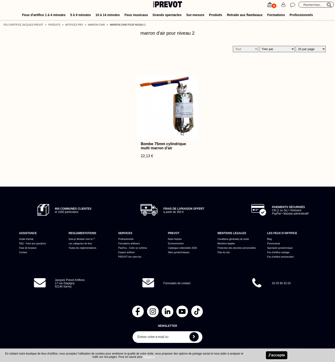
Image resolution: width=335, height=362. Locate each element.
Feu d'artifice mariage (278, 252)
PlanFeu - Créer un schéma (132, 248)
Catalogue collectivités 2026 (182, 248)
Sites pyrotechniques (179, 252)
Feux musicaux (136, 15)
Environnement (176, 243)
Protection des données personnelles (237, 248)
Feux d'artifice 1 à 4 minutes (44, 15)
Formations (276, 15)
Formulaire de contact (176, 283)
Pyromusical (273, 243)
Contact (23, 252)
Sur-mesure (195, 15)
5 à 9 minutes (80, 15)
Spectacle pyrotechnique (280, 248)
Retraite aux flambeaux (244, 15)
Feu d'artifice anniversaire (280, 257)
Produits (215, 15)
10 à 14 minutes (108, 15)
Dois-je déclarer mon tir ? (82, 239)
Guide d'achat (26, 239)
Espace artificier (126, 252)
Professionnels (301, 15)
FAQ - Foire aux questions (32, 243)
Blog (269, 239)
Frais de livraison (28, 248)
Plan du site (224, 252)
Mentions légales (226, 243)
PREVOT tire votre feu (129, 257)
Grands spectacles (167, 15)
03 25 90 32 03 (281, 283)
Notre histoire (175, 239)
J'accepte (276, 355)
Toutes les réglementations (82, 248)
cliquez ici (149, 357)
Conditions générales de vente (233, 239)
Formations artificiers (129, 243)
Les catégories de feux (80, 243)
